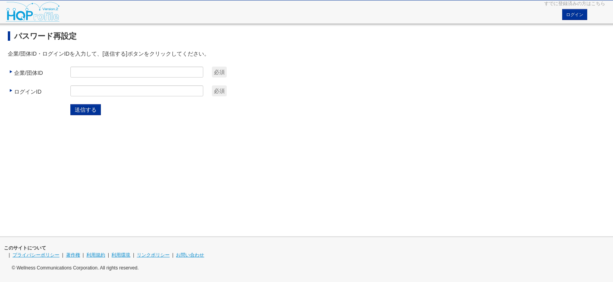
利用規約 (95, 255)
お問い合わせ (190, 255)
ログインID (24, 91)
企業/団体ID (25, 72)
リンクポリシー (153, 255)
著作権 (73, 255)
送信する (86, 110)
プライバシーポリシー (36, 255)
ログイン (574, 14)
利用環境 (120, 255)
